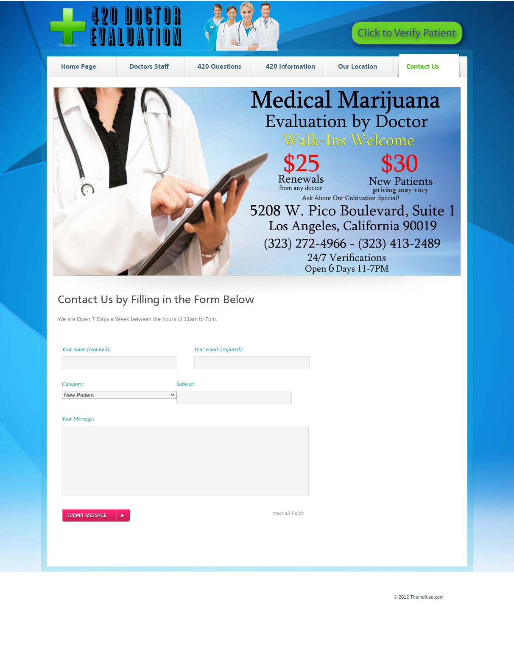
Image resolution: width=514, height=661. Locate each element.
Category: (73, 384)
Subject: (185, 384)
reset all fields (288, 513)
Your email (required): (218, 349)
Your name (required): (86, 349)
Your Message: (78, 419)
